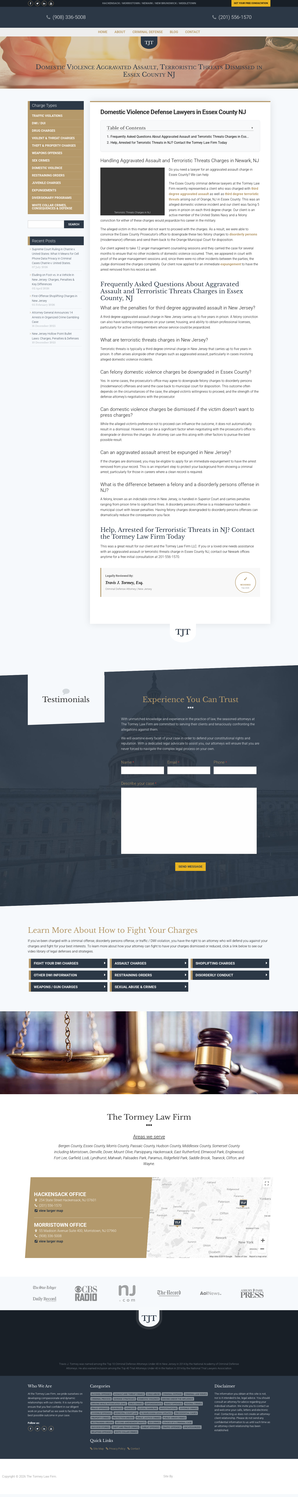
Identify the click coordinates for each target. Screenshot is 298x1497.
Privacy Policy (117, 1451)
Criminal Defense (172, 1397)
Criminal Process (101, 1402)
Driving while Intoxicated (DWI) (108, 1406)
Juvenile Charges (46, 183)
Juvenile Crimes (188, 1411)
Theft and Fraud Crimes (125, 1430)
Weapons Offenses (47, 153)
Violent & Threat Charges (53, 138)
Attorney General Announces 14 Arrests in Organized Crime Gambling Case (55, 317)
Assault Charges (133, 963)
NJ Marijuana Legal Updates (156, 1416)
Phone (220, 762)
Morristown (131, 3)
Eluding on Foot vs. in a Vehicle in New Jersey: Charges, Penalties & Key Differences (53, 279)
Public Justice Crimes (148, 1421)
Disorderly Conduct (217, 976)
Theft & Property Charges (54, 145)
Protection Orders (123, 1421)
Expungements (44, 190)
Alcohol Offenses (101, 1397)
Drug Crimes (136, 1406)
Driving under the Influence (177, 1402)
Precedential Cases (186, 1416)
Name (127, 762)
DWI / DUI (38, 123)
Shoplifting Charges (218, 963)
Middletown (187, 3)
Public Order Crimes (174, 1421)
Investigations (168, 1411)
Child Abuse (153, 1397)
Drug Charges (43, 131)
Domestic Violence (47, 168)
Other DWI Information (58, 976)
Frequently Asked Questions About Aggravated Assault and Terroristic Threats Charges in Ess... (180, 137)
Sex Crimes (41, 160)
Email (173, 762)
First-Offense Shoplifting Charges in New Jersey (54, 298)
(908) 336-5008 (69, 17)
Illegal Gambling (147, 1411)
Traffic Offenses (171, 1430)
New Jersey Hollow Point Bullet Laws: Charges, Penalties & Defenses (55, 336)
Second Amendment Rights (131, 1426)
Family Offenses (173, 1406)
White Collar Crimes (126, 1435)
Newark (147, 3)
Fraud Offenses (99, 1411)
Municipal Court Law (125, 1416)
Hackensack (111, 3)
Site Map (98, 1451)
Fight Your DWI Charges (59, 963)
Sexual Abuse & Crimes (139, 989)
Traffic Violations (47, 116)
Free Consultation (251, 3)
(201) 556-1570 (235, 17)
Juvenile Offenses (101, 1416)
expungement (230, 264)
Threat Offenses (150, 1430)
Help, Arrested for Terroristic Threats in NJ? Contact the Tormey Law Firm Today (169, 143)
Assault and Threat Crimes (129, 1397)
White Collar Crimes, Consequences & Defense (52, 206)
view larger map (48, 1214)
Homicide (130, 1411)
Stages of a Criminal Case (177, 1426)
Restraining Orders (48, 175)
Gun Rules (116, 1411)
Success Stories (100, 1430)
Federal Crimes (193, 1406)
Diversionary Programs (52, 198)
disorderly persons (243, 234)
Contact (135, 1451)
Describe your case (138, 783)
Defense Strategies (124, 1402)
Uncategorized (192, 1430)
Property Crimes (100, 1421)
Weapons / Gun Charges (59, 989)
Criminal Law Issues (196, 1397)
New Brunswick (166, 3)
